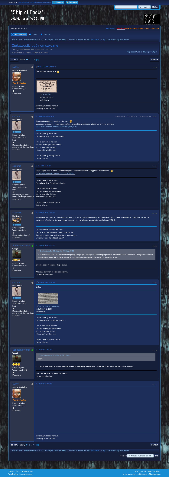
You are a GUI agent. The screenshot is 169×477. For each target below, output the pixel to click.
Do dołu (14, 60)
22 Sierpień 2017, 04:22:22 (47, 67)
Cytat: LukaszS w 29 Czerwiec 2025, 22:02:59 (57, 251)
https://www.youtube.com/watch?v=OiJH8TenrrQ (55, 173)
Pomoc (137, 471)
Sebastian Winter (21, 245)
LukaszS (16, 212)
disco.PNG (45, 95)
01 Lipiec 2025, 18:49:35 (46, 282)
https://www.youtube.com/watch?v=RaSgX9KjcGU (56, 127)
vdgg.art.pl (121, 28)
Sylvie (102, 40)
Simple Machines (27, 471)
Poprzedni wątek (134, 52)
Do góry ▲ (157, 471)
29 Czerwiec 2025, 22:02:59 (45, 212)
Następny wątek (150, 52)
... (31, 60)
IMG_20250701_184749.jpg (48, 306)
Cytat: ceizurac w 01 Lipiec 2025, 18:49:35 (55, 355)
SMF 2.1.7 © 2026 (14, 471)
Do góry (14, 445)
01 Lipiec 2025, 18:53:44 (44, 350)
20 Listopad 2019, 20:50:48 (45, 116)
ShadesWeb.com (26, 474)
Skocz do (122, 456)
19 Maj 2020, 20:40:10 (43, 166)
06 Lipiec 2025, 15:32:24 (44, 384)
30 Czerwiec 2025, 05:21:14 (45, 245)
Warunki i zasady (146, 471)
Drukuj (154, 60)
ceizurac (16, 116)
